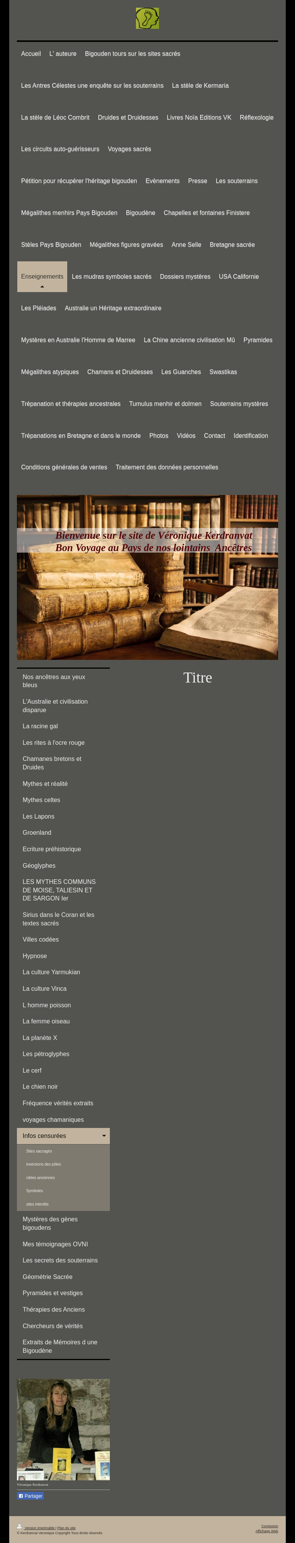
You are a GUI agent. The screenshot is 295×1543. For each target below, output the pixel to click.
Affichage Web (266, 1531)
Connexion (270, 1526)
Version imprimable (36, 1528)
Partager (30, 1496)
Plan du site (66, 1528)
